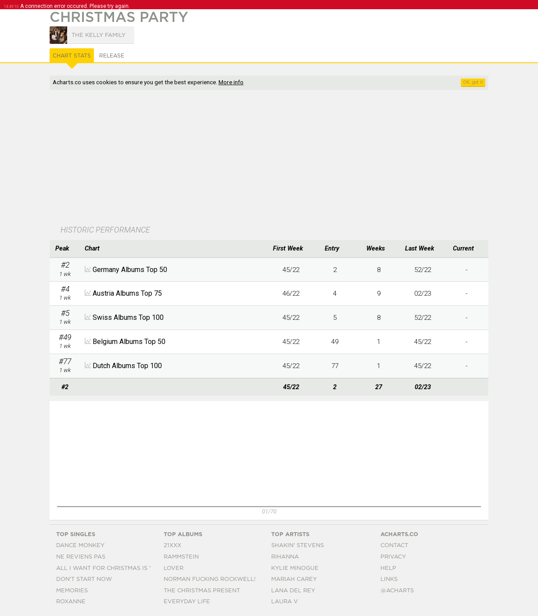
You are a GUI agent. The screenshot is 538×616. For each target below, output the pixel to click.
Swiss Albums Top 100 (128, 317)
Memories (72, 591)
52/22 (422, 318)
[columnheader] (65, 249)
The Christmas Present (202, 591)
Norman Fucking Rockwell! (209, 579)
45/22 (291, 318)
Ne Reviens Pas (80, 557)
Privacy (393, 557)
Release (111, 55)
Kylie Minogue (295, 568)
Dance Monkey (80, 545)
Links (389, 579)
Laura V (284, 602)
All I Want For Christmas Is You (109, 568)
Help (388, 568)
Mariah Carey (294, 579)
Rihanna (285, 557)
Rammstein (181, 557)
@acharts (397, 591)
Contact (394, 545)
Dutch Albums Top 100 (127, 366)
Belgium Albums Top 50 (129, 341)
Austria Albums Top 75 (127, 293)
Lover (173, 568)
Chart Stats (72, 55)
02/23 (422, 293)
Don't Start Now (84, 579)
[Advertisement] (258, 158)
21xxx (172, 545)
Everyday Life (187, 602)
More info (231, 82)
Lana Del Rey (293, 591)
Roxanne (71, 602)
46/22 (291, 293)
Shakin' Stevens (297, 545)
